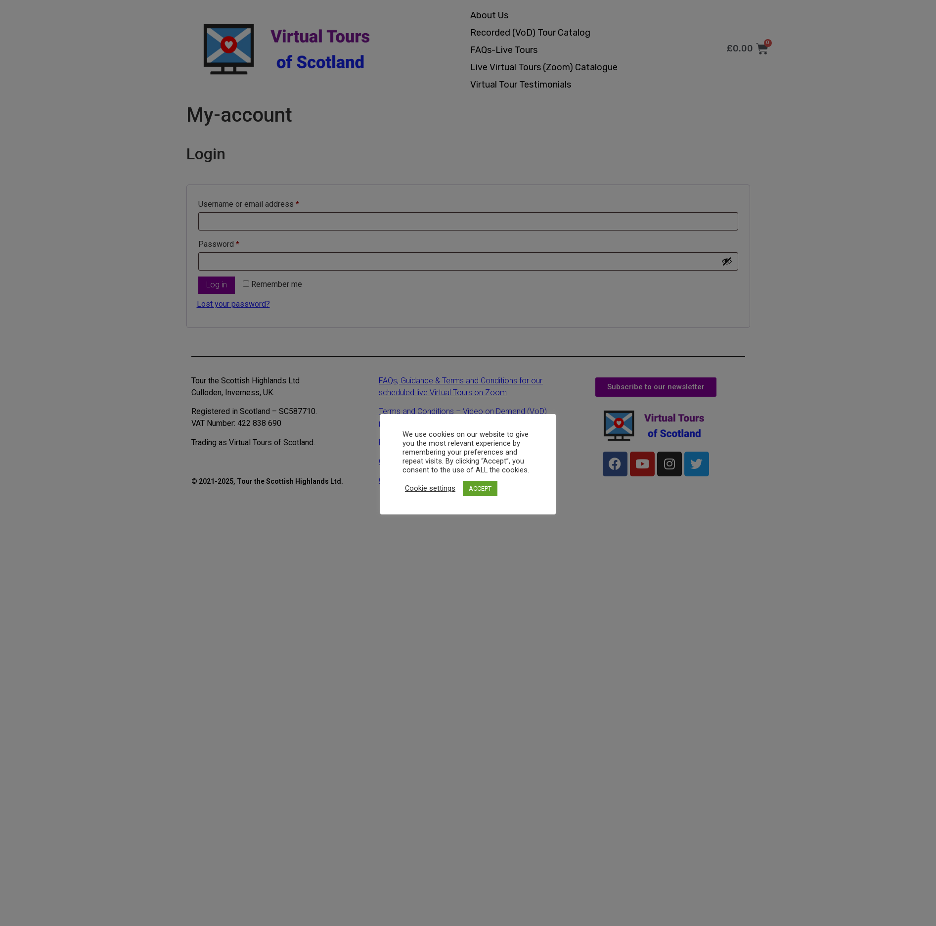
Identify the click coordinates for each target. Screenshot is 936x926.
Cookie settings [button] (430, 488)
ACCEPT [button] (480, 488)
